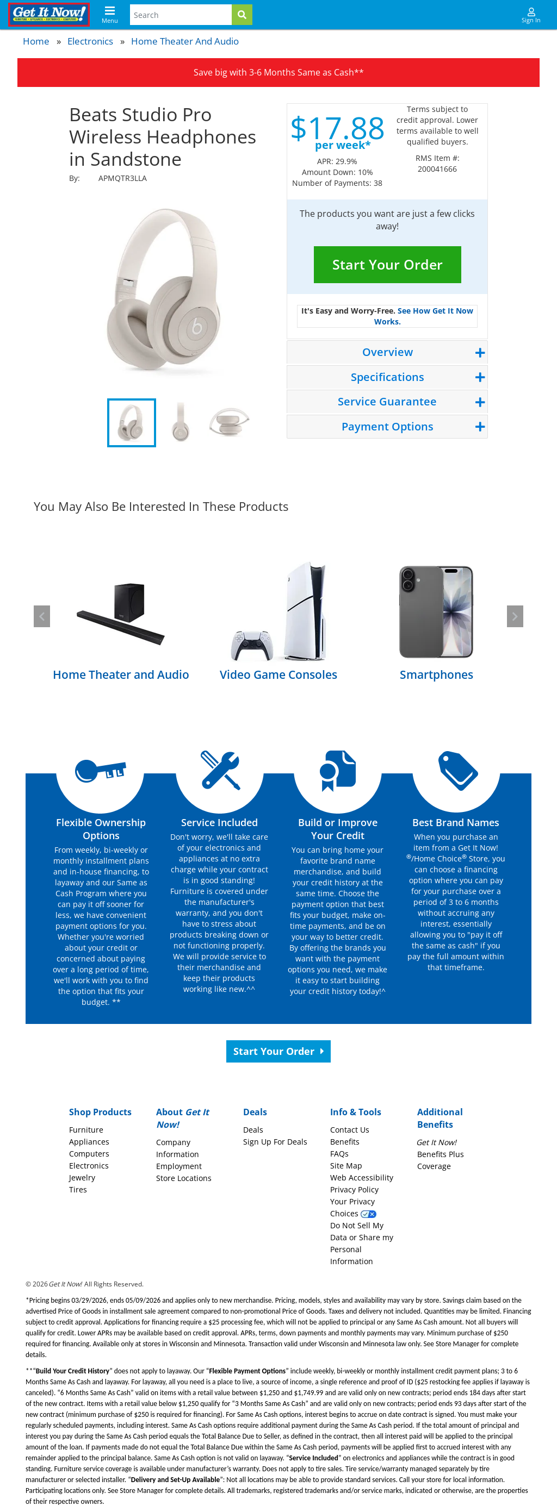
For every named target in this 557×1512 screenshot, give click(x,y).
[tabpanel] (169, 289)
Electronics (90, 41)
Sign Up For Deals (275, 1141)
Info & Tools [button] (355, 1112)
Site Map (346, 1165)
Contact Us (349, 1129)
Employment (179, 1166)
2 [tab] (180, 422)
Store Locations (184, 1178)
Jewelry (82, 1177)
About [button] (182, 1118)
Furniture (86, 1129)
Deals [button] (255, 1112)
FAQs (339, 1153)
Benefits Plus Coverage (440, 1154)
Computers (89, 1153)
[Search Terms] (181, 14)
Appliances (89, 1141)
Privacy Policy (354, 1189)
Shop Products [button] (100, 1112)
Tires (78, 1189)
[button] (42, 616)
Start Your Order (387, 264)
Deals (253, 1129)
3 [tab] (229, 422)
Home (36, 41)
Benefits (345, 1141)
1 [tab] (131, 422)
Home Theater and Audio (185, 41)
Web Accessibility (361, 1177)
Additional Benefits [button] (440, 1118)
